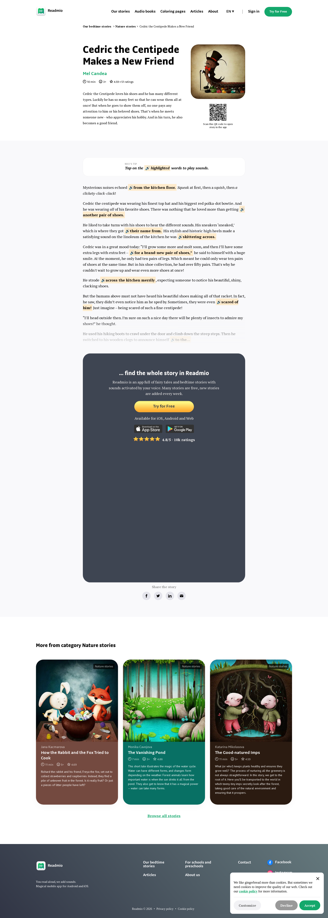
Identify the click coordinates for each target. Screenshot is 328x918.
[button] (230, 12)
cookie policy (248, 891)
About (213, 12)
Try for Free (278, 11)
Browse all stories (164, 815)
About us (192, 875)
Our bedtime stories (153, 864)
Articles (196, 12)
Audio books (145, 12)
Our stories (120, 12)
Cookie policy (186, 908)
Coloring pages (172, 12)
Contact (244, 863)
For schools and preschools (198, 864)
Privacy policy (164, 908)
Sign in (253, 12)
